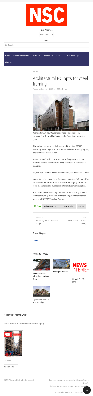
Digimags (8, 62)
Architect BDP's (50, 206)
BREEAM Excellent (67, 206)
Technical (46, 56)
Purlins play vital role (60, 272)
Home (7, 56)
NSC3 (58, 89)
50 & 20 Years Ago (71, 56)
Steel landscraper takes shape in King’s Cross (41, 276)
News (35, 56)
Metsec (81, 206)
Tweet (35, 240)
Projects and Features (21, 56)
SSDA (58, 56)
